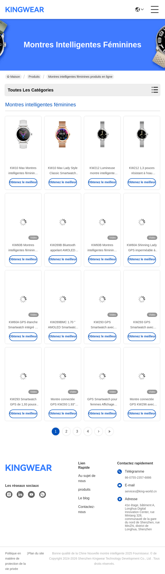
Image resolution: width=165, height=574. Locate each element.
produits (84, 489)
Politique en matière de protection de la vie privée (15, 561)
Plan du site (36, 553)
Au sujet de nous (86, 478)
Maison (13, 76)
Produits (34, 76)
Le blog (84, 498)
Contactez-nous (86, 509)
